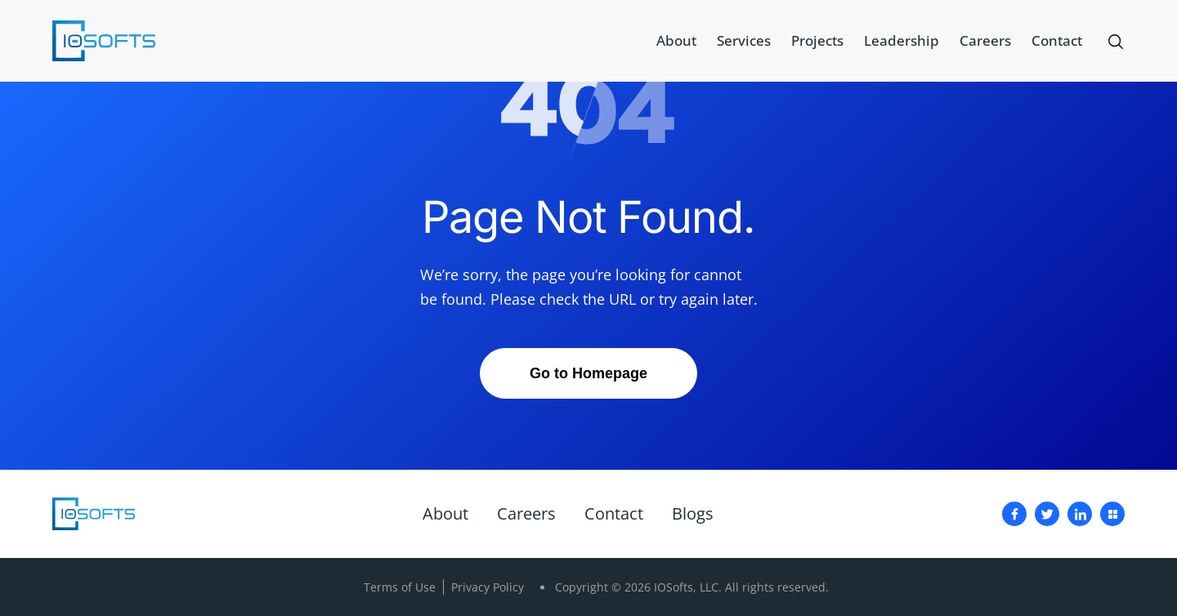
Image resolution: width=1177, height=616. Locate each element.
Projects (817, 40)
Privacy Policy (487, 587)
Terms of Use (400, 587)
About (676, 40)
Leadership (901, 40)
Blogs (693, 513)
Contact (1057, 40)
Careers (985, 40)
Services (744, 40)
